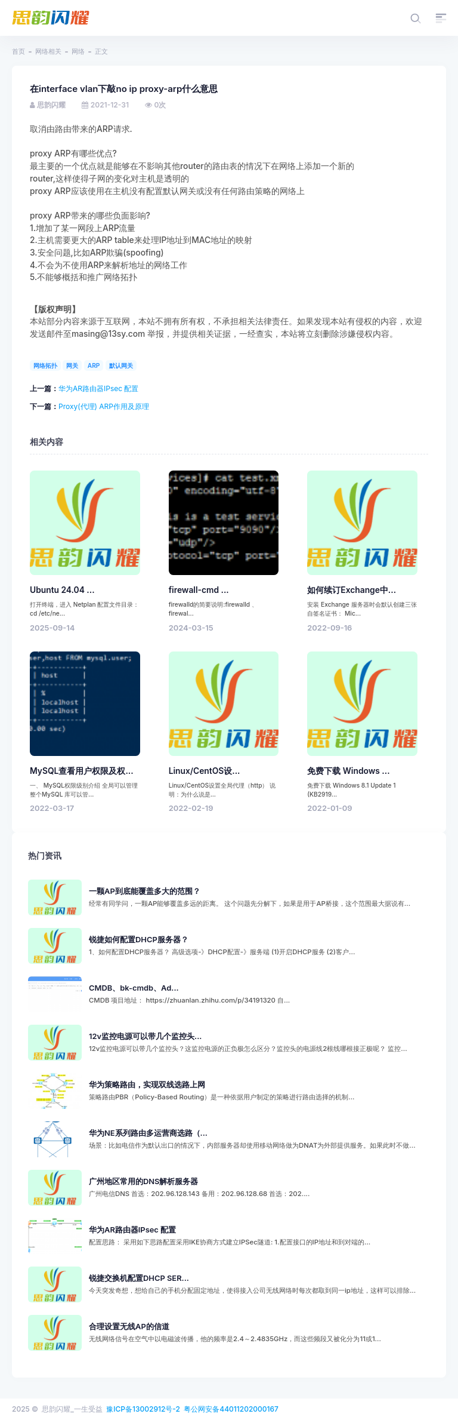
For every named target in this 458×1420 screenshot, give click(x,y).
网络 (78, 51)
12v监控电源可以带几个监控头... (145, 1036)
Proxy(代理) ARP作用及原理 (103, 406)
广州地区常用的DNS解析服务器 (143, 1181)
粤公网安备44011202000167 (231, 1408)
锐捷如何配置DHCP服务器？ (138, 939)
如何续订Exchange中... (351, 590)
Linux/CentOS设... (204, 771)
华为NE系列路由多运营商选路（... (148, 1133)
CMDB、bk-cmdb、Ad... (134, 987)
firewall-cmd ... (199, 590)
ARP (94, 365)
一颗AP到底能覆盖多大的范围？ (144, 891)
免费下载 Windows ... (348, 771)
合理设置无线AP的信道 (129, 1326)
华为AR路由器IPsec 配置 (98, 388)
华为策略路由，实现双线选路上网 (147, 1084)
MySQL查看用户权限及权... (82, 771)
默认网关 (121, 365)
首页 (18, 51)
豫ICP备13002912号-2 (143, 1408)
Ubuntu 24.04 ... (62, 590)
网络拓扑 (45, 365)
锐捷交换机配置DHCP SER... (139, 1278)
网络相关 (48, 51)
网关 (72, 365)
